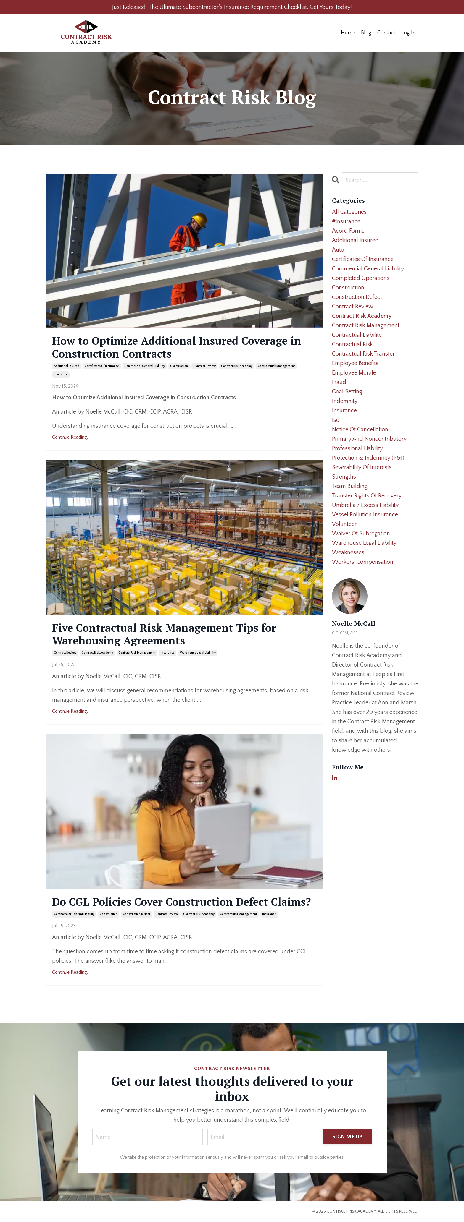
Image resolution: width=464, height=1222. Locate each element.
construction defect (136, 914)
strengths (344, 477)
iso (335, 420)
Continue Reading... (71, 437)
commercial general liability (144, 366)
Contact (386, 33)
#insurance (346, 221)
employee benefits (355, 363)
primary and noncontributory (369, 439)
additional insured (66, 366)
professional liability (357, 448)
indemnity (344, 401)
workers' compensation (362, 562)
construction (179, 366)
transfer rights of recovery (367, 495)
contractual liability (357, 335)
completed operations (360, 278)
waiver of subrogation (361, 533)
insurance (61, 374)
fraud (339, 382)
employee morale (354, 372)
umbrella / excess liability (365, 505)
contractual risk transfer (363, 354)
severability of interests (362, 467)
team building (350, 486)
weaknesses (348, 552)
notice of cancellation (360, 429)
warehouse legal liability (198, 652)
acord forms (348, 231)
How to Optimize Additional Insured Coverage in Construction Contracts (176, 347)
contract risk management (276, 366)
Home (348, 33)
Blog (366, 33)
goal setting (347, 391)
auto (338, 250)
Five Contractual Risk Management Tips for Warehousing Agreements (164, 634)
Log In (408, 33)
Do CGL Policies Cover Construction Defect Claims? (181, 901)
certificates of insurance (102, 366)
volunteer (344, 524)
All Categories (349, 212)
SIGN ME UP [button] (347, 1137)
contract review (204, 366)
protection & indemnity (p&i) (368, 458)
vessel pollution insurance (365, 514)
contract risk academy (236, 366)
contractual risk (352, 344)
